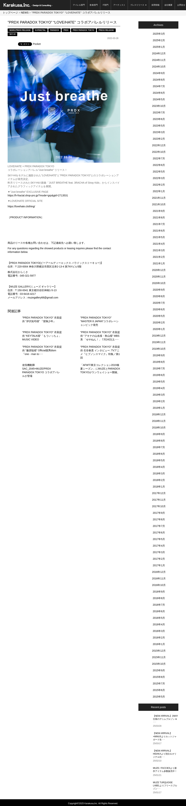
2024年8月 (159, 79)
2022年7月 (159, 158)
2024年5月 (159, 99)
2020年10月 (159, 283)
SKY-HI (12, 34)
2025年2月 (159, 40)
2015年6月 (159, 690)
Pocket (37, 43)
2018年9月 (159, 434)
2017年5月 (159, 539)
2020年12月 (159, 270)
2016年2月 (159, 637)
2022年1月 (159, 191)
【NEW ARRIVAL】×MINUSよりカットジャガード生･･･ (165, 736)
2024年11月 (159, 60)
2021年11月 (159, 197)
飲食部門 (94, 5)
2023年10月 (159, 105)
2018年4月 (159, 466)
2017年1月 (159, 565)
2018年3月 (159, 473)
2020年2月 (159, 322)
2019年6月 (159, 375)
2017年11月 (159, 499)
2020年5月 (159, 315)
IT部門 (105, 5)
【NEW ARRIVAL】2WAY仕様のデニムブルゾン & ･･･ (165, 719)
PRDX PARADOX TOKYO (83, 30)
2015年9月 (159, 670)
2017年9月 (159, 512)
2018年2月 (159, 480)
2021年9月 (159, 210)
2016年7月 (159, 604)
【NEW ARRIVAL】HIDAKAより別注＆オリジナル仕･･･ (164, 753)
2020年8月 (159, 296)
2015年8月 (159, 676)
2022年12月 (159, 145)
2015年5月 (159, 696)
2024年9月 (159, 73)
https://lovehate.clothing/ (21, 206)
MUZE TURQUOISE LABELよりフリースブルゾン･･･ (165, 785)
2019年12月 (159, 335)
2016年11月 (159, 578)
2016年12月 (159, 571)
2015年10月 (159, 663)
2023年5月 (159, 125)
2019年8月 (159, 361)
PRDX (65, 30)
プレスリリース (138, 5)
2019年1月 (159, 407)
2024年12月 (159, 53)
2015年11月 (159, 657)
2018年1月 (159, 486)
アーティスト (119, 5)
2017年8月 (159, 519)
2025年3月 (159, 33)
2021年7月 (159, 224)
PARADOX (54, 30)
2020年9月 (159, 289)
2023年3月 (159, 132)
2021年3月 (159, 250)
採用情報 (155, 5)
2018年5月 (159, 460)
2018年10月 (159, 427)
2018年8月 (159, 440)
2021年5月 (159, 237)
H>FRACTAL (40, 30)
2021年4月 (159, 243)
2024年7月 (159, 86)
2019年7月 (159, 368)
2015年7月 (159, 683)
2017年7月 (159, 526)
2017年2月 (159, 558)
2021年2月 (159, 256)
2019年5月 (159, 381)
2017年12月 (159, 493)
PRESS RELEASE (23, 30)
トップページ (10, 12)
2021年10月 (159, 204)
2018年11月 (159, 420)
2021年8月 (159, 217)
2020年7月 (159, 302)
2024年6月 (159, 92)
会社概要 (168, 5)
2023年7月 (159, 112)
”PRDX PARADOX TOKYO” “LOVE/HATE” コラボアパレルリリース (62, 22)
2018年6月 (159, 453)
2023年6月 (159, 119)
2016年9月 (159, 591)
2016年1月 (159, 644)
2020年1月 (159, 329)
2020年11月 (159, 276)
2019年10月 (159, 348)
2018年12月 (159, 414)
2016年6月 (159, 611)
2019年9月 (159, 355)
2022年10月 (159, 151)
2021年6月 (159, 230)
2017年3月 (159, 552)
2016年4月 (159, 624)
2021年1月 (159, 263)
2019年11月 (159, 342)
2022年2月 (159, 184)
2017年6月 (159, 532)
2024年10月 (159, 66)
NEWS (25, 12)
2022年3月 (159, 178)
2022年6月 (159, 165)
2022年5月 (159, 171)
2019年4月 (159, 388)
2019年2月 (159, 401)
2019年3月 (159, 394)
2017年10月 (159, 506)
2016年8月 (159, 598)
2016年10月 (159, 585)
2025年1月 (159, 46)
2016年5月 (159, 617)
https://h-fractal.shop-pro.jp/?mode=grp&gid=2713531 (38, 195)
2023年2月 (159, 138)
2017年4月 (159, 545)
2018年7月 (159, 447)
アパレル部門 (79, 5)
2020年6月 (159, 309)
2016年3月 (159, 631)
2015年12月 (159, 650)
